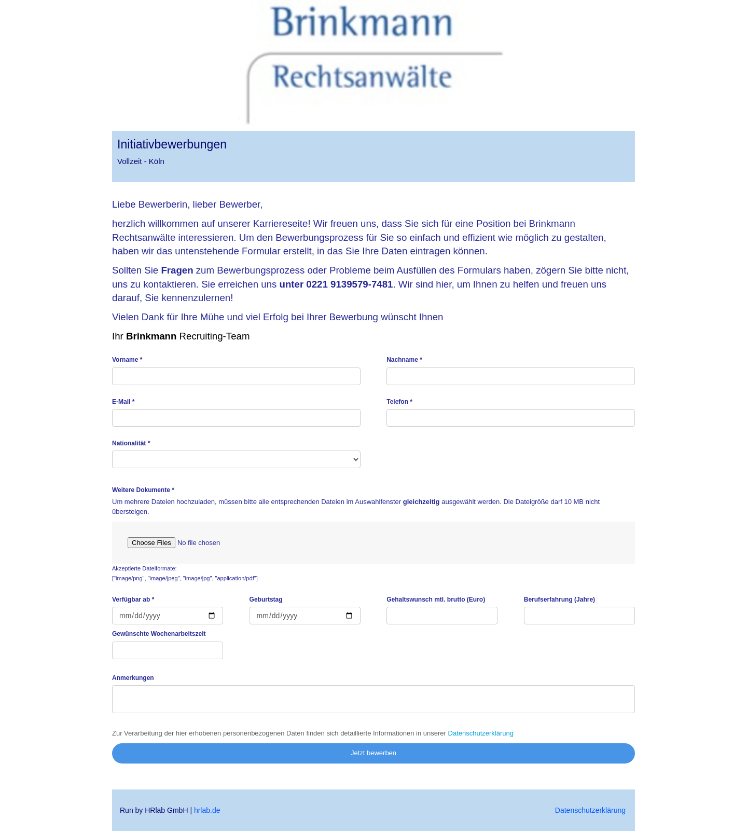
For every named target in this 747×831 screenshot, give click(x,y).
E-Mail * (123, 401)
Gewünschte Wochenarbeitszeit (159, 633)
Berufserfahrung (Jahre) (559, 599)
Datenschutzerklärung (481, 733)
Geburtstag (266, 599)
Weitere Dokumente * (143, 490)
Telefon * (399, 401)
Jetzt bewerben (373, 753)
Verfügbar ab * (133, 599)
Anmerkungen (133, 678)
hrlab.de (207, 810)
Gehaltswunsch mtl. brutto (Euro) (435, 599)
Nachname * (404, 359)
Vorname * (127, 359)
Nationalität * (131, 443)
